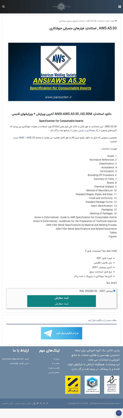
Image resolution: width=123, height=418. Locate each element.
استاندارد (101, 21)
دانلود (108, 21)
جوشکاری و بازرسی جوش (83, 130)
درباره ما (57, 358)
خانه (114, 21)
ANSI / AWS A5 (27, 138)
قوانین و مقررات (54, 368)
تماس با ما (56, 363)
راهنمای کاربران (54, 372)
